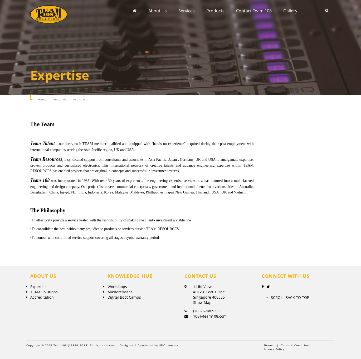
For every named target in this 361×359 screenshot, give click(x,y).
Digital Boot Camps (124, 297)
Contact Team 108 (254, 11)
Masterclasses (120, 291)
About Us (157, 11)
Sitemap (270, 345)
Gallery (290, 11)
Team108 (60, 345)
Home (42, 99)
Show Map (202, 302)
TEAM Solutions (44, 291)
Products (215, 11)
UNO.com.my (168, 345)
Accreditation (42, 297)
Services (186, 11)
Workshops (117, 286)
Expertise (38, 286)
